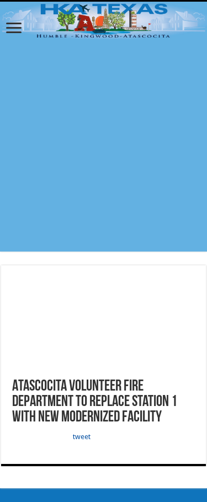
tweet (82, 436)
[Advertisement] (103, 148)
